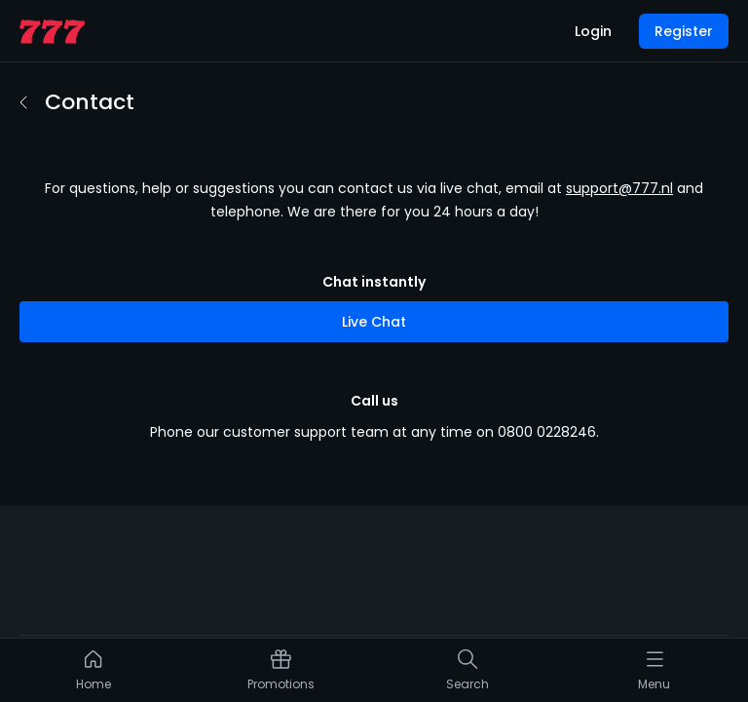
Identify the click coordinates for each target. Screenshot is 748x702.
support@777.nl (619, 153)
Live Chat (374, 286)
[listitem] (94, 674)
